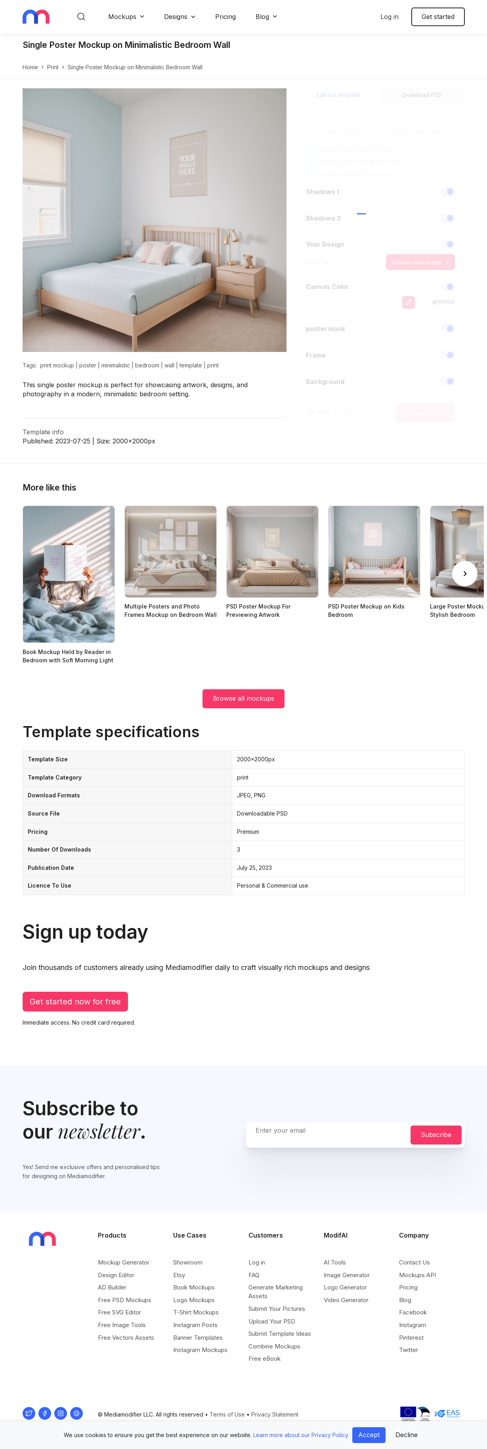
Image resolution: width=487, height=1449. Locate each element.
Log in (389, 17)
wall (169, 365)
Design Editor (116, 1275)
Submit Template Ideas (279, 1333)
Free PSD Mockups (124, 1300)
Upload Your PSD (271, 1321)
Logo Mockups (194, 1300)
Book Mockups (194, 1287)
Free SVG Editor (119, 1312)
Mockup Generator (123, 1262)
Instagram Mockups (200, 1350)
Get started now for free (75, 1001)
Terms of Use (227, 1414)
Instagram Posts (195, 1325)
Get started (438, 17)
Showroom (187, 1262)
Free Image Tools (122, 1325)
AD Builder (112, 1287)
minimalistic (115, 365)
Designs (175, 17)
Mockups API (417, 1275)
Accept (369, 1435)
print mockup (57, 365)
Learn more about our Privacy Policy (300, 1435)
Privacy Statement (274, 1414)
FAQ (254, 1275)
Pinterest (411, 1337)
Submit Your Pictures (276, 1308)
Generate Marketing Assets (275, 1292)
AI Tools (335, 1262)
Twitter (408, 1350)
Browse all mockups (243, 698)
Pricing (225, 17)
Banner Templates (198, 1337)
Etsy (179, 1275)
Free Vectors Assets (126, 1337)
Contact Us (414, 1262)
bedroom (147, 365)
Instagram (412, 1325)
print (53, 67)
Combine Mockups (274, 1346)
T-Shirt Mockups (196, 1312)
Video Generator (346, 1300)
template (191, 365)
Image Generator (347, 1275)
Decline (406, 1435)
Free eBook (264, 1358)
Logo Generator (345, 1287)
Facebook (413, 1312)
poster (87, 365)
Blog (262, 17)
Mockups (122, 17)
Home (30, 67)
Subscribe (436, 1135)
